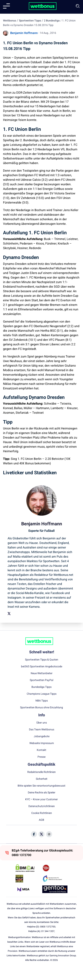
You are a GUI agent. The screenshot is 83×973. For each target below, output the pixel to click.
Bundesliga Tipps (41, 687)
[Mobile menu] (6, 6)
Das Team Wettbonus (41, 730)
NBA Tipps (41, 701)
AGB (41, 820)
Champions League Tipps (41, 694)
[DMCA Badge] (28, 868)
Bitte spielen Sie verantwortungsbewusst (41, 786)
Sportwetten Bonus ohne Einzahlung (41, 707)
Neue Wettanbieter (41, 673)
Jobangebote (41, 736)
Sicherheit (41, 779)
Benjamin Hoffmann (24, 33)
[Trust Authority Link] (54, 878)
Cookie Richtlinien (41, 813)
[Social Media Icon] (34, 834)
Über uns (41, 723)
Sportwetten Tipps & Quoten (41, 660)
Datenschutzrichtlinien (41, 806)
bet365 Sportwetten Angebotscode (41, 666)
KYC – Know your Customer (41, 799)
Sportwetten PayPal (41, 680)
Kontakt (41, 750)
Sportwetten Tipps (30, 21)
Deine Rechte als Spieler (41, 793)
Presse (41, 757)
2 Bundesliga (52, 21)
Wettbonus (9, 21)
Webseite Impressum (41, 743)
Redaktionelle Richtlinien (41, 772)
